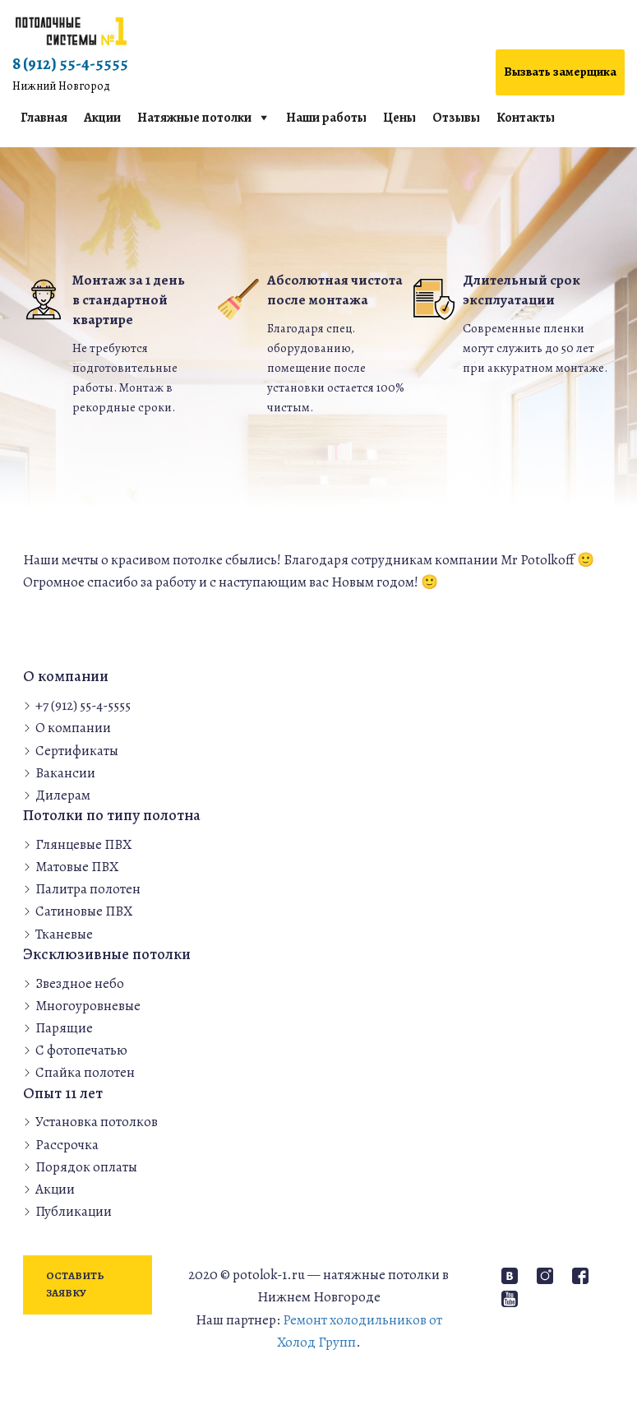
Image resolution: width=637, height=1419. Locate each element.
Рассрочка (67, 1144)
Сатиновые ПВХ (83, 911)
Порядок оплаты (86, 1166)
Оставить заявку (75, 1284)
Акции (102, 118)
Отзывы (456, 118)
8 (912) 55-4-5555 (70, 74)
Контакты (525, 118)
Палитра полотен (88, 888)
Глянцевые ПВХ (83, 844)
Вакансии (65, 772)
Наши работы (326, 118)
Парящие (64, 1027)
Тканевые (64, 934)
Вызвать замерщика (560, 71)
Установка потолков (96, 1121)
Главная (44, 118)
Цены (399, 118)
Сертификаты (76, 750)
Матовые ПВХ (76, 866)
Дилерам (62, 795)
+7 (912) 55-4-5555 (83, 705)
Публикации (73, 1211)
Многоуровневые (88, 1005)
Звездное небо (79, 983)
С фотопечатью (81, 1050)
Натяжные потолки (194, 118)
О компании (73, 727)
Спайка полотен (85, 1072)
